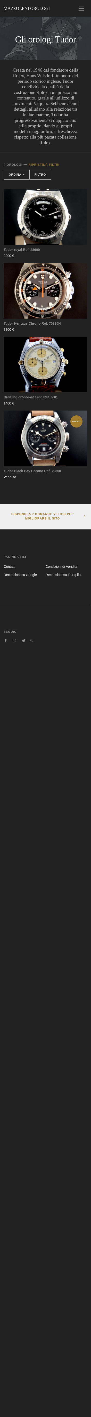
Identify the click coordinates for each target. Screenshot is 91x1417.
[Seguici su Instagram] (14, 640)
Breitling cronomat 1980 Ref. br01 (31, 397)
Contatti (9, 566)
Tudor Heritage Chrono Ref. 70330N (32, 323)
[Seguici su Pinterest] (31, 640)
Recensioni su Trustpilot (64, 575)
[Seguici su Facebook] (5, 640)
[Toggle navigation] (81, 8)
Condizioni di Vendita (61, 566)
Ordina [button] (15, 174)
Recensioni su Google (20, 575)
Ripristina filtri (43, 164)
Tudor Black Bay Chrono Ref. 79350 (32, 471)
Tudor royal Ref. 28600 (22, 250)
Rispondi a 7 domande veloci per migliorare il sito (42, 516)
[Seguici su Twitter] (23, 640)
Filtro (40, 174)
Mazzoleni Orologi (27, 8)
